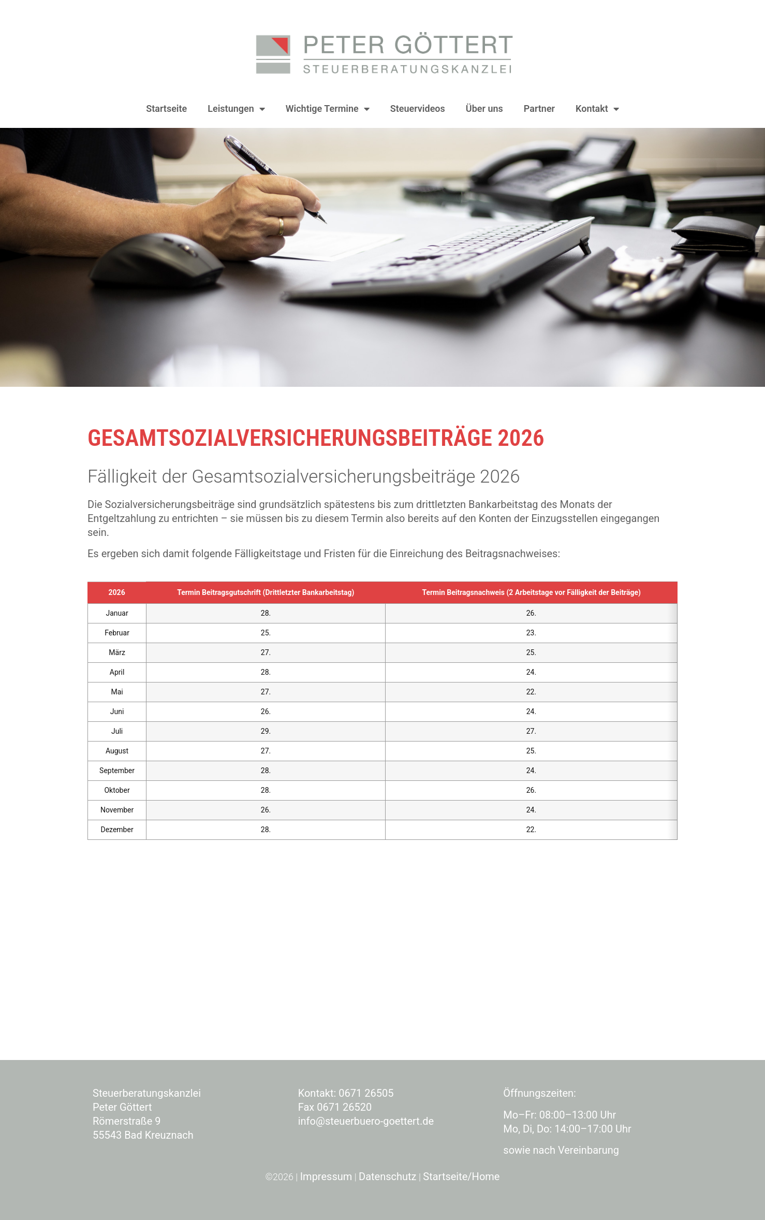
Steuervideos (417, 108)
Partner (539, 108)
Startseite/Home (461, 1176)
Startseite (166, 108)
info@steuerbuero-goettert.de (366, 1121)
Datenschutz (388, 1176)
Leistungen (236, 109)
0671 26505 (366, 1093)
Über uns (484, 108)
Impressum (326, 1176)
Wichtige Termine (328, 109)
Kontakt (597, 109)
